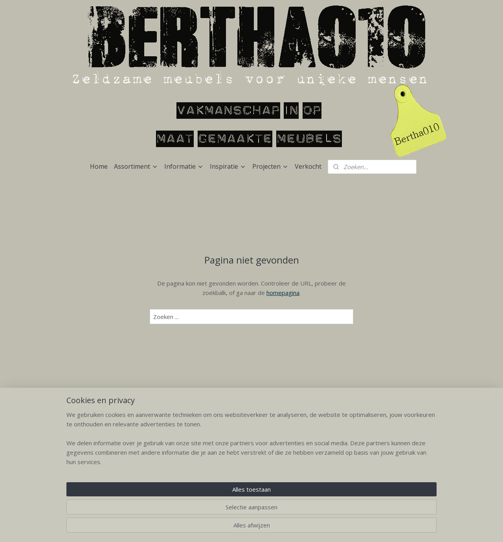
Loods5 (329, 459)
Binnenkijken (329, 468)
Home (99, 166)
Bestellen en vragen (251, 468)
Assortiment (136, 166)
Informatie (184, 166)
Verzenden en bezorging (251, 450)
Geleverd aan (329, 441)
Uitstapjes (251, 476)
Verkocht (308, 166)
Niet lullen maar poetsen (251, 459)
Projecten (270, 166)
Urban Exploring (329, 450)
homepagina (282, 293)
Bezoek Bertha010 (251, 441)
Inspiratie (228, 166)
